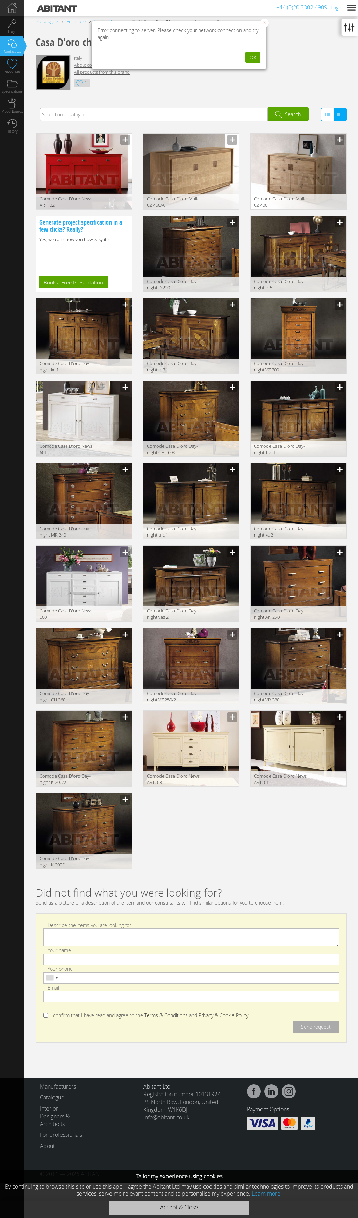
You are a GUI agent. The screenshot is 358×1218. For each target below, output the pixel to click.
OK (253, 57)
